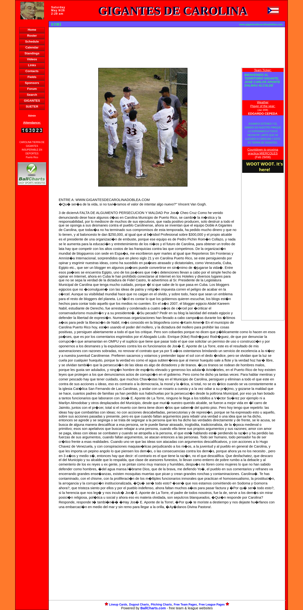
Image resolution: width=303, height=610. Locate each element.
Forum (32, 89)
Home (32, 29)
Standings (32, 53)
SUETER (32, 106)
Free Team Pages (185, 604)
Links (32, 65)
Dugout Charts (139, 604)
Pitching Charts (161, 604)
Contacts (32, 71)
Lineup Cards (118, 604)
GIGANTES (32, 100)
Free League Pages (212, 604)
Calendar (32, 47)
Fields (31, 77)
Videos (32, 59)
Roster (32, 35)
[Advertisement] (32, 268)
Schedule (32, 41)
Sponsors (32, 83)
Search (32, 94)
